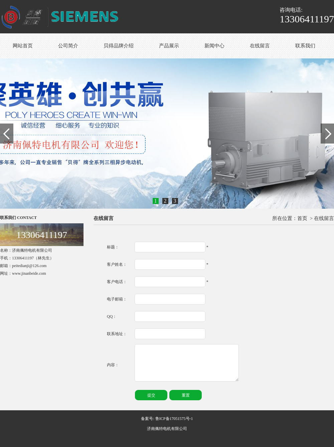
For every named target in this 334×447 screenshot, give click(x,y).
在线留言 (260, 45)
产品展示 (169, 45)
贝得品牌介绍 (119, 45)
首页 (302, 218)
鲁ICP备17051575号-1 (174, 418)
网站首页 (23, 45)
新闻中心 (214, 45)
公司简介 (68, 45)
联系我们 (305, 45)
